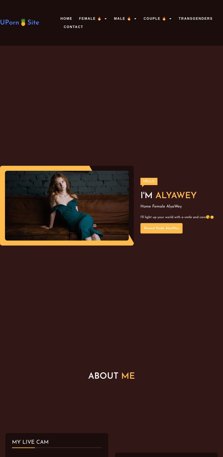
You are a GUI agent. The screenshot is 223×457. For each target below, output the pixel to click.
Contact (73, 27)
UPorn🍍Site (19, 23)
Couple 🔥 (158, 18)
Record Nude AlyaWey (161, 228)
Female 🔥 (93, 18)
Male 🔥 (125, 18)
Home (66, 18)
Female (158, 207)
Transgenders (196, 18)
